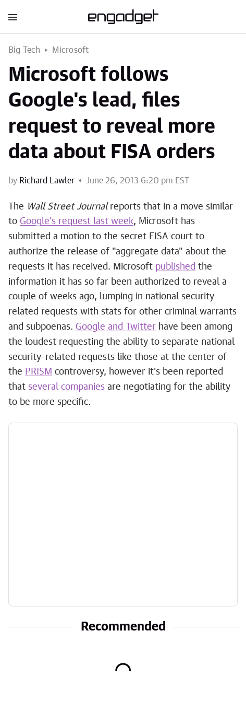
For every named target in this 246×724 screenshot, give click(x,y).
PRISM (38, 372)
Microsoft (70, 50)
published (175, 267)
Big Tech (24, 50)
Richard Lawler (47, 181)
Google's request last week (76, 221)
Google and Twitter (116, 327)
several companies (66, 387)
